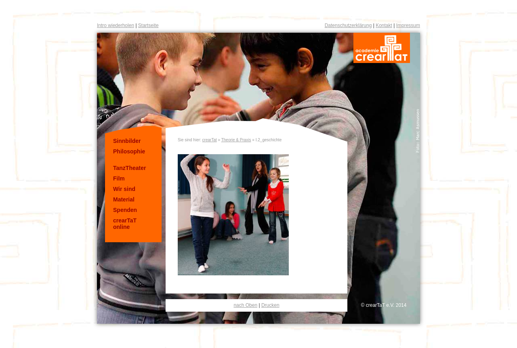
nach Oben (245, 305)
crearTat (209, 140)
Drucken (270, 305)
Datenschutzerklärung (348, 25)
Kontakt (384, 25)
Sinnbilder (127, 141)
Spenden (125, 210)
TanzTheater (129, 168)
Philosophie (129, 151)
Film (119, 178)
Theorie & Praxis (236, 140)
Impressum (408, 25)
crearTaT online (125, 223)
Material (124, 199)
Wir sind (124, 189)
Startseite (148, 25)
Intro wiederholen (115, 25)
